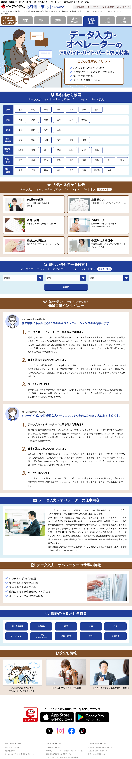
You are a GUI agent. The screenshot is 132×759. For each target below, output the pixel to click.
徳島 (97, 160)
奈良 (71, 120)
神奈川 (33, 110)
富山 (33, 140)
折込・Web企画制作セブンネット (99, 754)
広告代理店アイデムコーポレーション (100, 747)
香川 (110, 160)
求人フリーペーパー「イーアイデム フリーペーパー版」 (65, 751)
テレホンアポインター (41, 636)
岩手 (46, 150)
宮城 (59, 150)
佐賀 (33, 170)
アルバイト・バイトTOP (13, 747)
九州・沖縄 (8, 170)
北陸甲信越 (74, 20)
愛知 (20, 130)
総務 (115, 626)
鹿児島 (97, 170)
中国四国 (107, 20)
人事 (91, 626)
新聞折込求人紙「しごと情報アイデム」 (59, 754)
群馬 (71, 110)
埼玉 (59, 110)
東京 (20, 110)
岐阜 (46, 130)
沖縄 (110, 170)
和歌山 (84, 120)
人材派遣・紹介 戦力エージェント (100, 751)
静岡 (33, 130)
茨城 (84, 110)
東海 (58, 20)
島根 (33, 160)
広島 (59, 160)
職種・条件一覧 (41, 11)
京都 (46, 120)
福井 (59, 140)
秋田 (71, 150)
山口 (71, 160)
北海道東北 (91, 21)
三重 (59, 130)
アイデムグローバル (53, 747)
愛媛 (84, 160)
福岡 (20, 170)
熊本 (59, 170)
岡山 (46, 160)
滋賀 (59, 120)
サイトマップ (123, 7)
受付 (91, 636)
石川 (46, 140)
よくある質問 (108, 7)
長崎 (46, 170)
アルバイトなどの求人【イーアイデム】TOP (17, 11)
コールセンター (16, 636)
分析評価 (115, 636)
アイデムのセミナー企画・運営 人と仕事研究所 (62, 757)
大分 (71, 170)
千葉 (46, 110)
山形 (84, 150)
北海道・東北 (8, 150)
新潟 (20, 140)
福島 (97, 150)
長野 (84, 140)
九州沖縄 (123, 20)
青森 (33, 150)
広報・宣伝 (66, 636)
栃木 (97, 110)
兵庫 (33, 120)
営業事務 (41, 626)
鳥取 (20, 160)
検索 (66, 287)
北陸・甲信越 (8, 140)
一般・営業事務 (16, 626)
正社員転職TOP (10, 751)
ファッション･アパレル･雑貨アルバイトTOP (19, 754)
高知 (122, 160)
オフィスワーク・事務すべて (59, 11)
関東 (25, 20)
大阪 (20, 120)
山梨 (71, 140)
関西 (41, 20)
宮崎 (84, 170)
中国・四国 (8, 160)
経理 (66, 626)
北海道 (20, 150)
